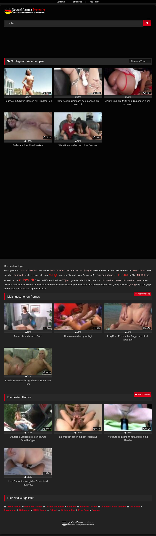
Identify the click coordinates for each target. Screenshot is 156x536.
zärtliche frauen (30, 284)
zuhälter (132, 275)
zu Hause (121, 275)
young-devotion (120, 284)
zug (147, 275)
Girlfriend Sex (67, 510)
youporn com (105, 284)
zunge (53, 275)
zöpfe (65, 280)
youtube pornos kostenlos (51, 284)
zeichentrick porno (131, 280)
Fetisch (53, 510)
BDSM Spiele (39, 510)
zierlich (96, 280)
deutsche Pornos (89, 506)
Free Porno (94, 1)
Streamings (10, 510)
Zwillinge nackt (11, 270)
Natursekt (24, 510)
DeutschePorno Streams (113, 506)
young (132, 284)
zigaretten (74, 280)
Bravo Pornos (14, 506)
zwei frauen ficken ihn (103, 270)
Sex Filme (135, 506)
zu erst (7, 280)
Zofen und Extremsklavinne (48, 280)
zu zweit (18, 275)
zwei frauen (139, 270)
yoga (25, 288)
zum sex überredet (68, 275)
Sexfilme (60, 1)
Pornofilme (77, 1)
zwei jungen (85, 270)
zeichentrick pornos (111, 280)
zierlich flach (86, 280)
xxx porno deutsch (37, 288)
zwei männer (57, 270)
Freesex (96, 510)
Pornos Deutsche (55, 506)
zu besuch (26, 280)
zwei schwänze (28, 270)
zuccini (14, 280)
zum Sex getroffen (87, 275)
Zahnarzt (17, 284)
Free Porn (83, 510)
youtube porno (71, 284)
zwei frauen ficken (123, 270)
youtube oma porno (89, 284)
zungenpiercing (40, 275)
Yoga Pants (16, 288)
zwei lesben (71, 270)
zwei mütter (43, 270)
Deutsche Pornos (33, 506)
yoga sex (140, 284)
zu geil (141, 275)
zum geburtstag (105, 275)
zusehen (28, 275)
